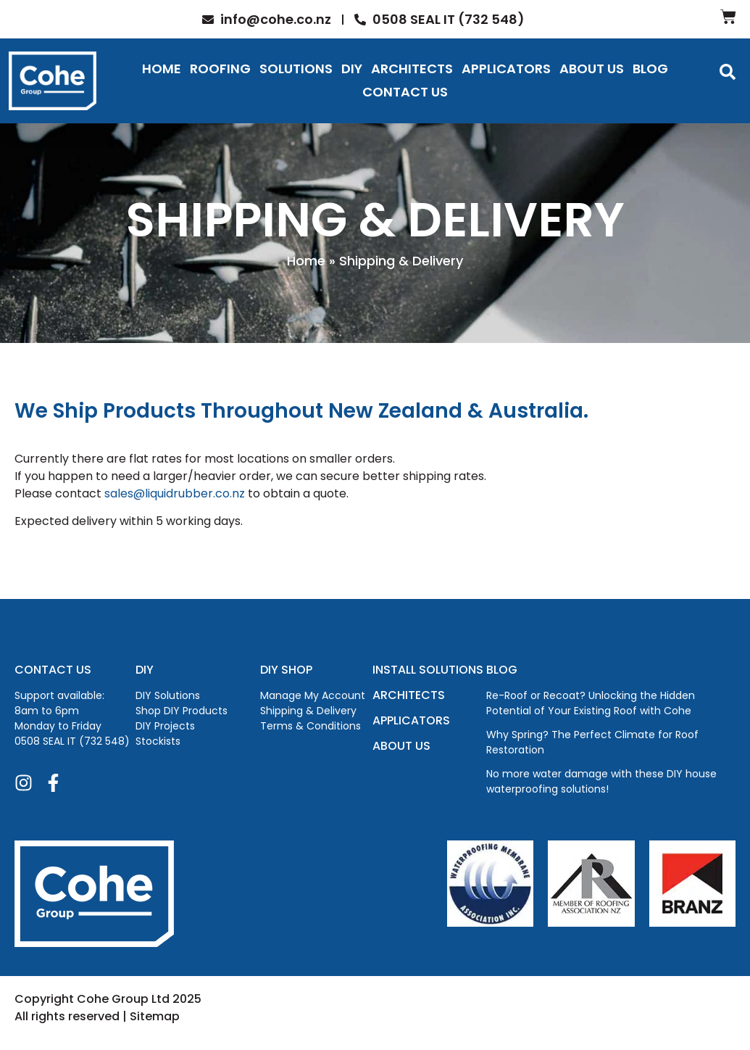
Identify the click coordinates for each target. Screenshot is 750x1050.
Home (161, 68)
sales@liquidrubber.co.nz (174, 493)
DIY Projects (165, 726)
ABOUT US (401, 745)
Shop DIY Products (182, 710)
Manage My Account (312, 695)
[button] (727, 71)
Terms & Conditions (310, 726)
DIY (351, 68)
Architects (412, 68)
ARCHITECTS (408, 695)
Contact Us (405, 92)
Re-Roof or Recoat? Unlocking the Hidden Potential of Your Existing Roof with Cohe (590, 703)
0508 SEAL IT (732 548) (72, 741)
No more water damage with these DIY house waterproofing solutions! (601, 781)
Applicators (506, 68)
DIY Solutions (168, 695)
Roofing (220, 68)
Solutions (296, 68)
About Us (591, 68)
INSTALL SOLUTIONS (427, 669)
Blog (650, 68)
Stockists (158, 741)
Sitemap (155, 1016)
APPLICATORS (411, 720)
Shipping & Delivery (308, 710)
